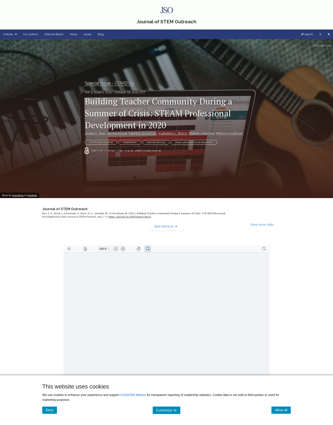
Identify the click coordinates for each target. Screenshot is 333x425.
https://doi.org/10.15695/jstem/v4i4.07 (134, 151)
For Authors (30, 34)
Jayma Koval (117, 133)
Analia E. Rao (95, 133)
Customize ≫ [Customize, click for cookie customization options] (168, 410)
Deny (51, 410)
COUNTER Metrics (133, 395)
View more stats (262, 224)
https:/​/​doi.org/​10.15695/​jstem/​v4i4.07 (130, 216)
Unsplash (32, 195)
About (73, 34)
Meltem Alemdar (201, 133)
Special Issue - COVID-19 (109, 83)
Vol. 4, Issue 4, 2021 (98, 92)
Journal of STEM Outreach (64, 209)
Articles (8, 34)
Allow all (283, 410)
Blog (101, 34)
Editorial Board (54, 34)
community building (101, 142)
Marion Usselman (229, 133)
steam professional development (194, 142)
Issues (87, 34)
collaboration (130, 142)
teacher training (156, 142)
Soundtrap (18, 195)
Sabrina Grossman (142, 133)
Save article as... (165, 226)
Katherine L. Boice (173, 133)
